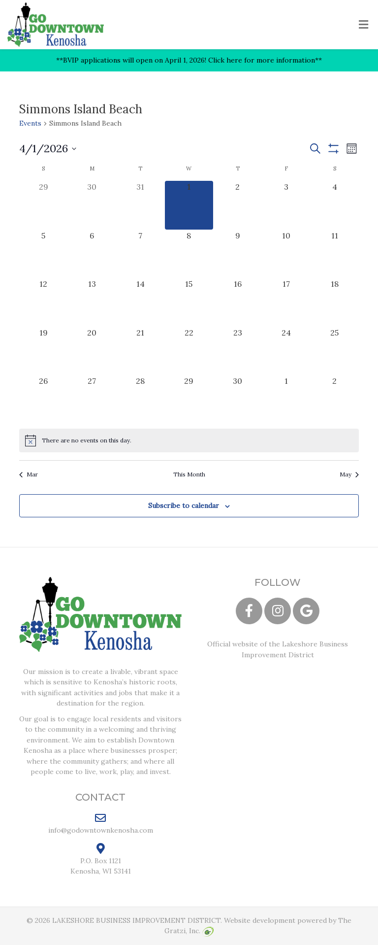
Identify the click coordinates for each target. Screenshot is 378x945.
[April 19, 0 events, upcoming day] (43, 351)
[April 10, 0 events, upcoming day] (286, 254)
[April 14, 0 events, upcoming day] (140, 302)
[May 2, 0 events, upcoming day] (334, 399)
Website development (259, 920)
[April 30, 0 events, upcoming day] (237, 399)
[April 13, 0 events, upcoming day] (92, 302)
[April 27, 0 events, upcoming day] (92, 399)
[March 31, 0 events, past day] (140, 205)
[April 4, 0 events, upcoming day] (334, 205)
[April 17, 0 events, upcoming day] (286, 302)
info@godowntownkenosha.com (100, 823)
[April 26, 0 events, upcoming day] (43, 399)
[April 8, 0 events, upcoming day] (189, 254)
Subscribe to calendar (183, 505)
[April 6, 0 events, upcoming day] (92, 254)
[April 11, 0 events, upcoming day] (334, 254)
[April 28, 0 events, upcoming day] (140, 399)
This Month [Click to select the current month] (189, 474)
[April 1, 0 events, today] (189, 205)
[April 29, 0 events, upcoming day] (189, 399)
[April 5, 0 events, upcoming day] (43, 254)
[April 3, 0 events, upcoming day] (286, 205)
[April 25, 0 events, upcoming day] (334, 351)
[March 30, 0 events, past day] (92, 205)
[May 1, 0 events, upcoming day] (286, 399)
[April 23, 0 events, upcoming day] (237, 351)
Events (30, 123)
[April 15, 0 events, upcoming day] (189, 302)
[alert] (189, 440)
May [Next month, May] (349, 474)
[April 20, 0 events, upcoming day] (92, 351)
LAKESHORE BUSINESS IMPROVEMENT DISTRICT (136, 920)
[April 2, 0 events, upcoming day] (237, 205)
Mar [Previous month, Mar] (28, 474)
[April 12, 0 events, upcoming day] (43, 302)
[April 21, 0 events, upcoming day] (140, 351)
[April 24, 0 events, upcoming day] (286, 351)
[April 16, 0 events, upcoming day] (237, 302)
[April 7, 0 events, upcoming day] (140, 254)
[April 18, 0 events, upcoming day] (334, 302)
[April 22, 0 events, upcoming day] (189, 351)
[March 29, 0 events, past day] (43, 205)
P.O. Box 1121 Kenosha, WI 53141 (100, 859)
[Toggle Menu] (363, 25)
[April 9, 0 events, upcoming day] (237, 254)
